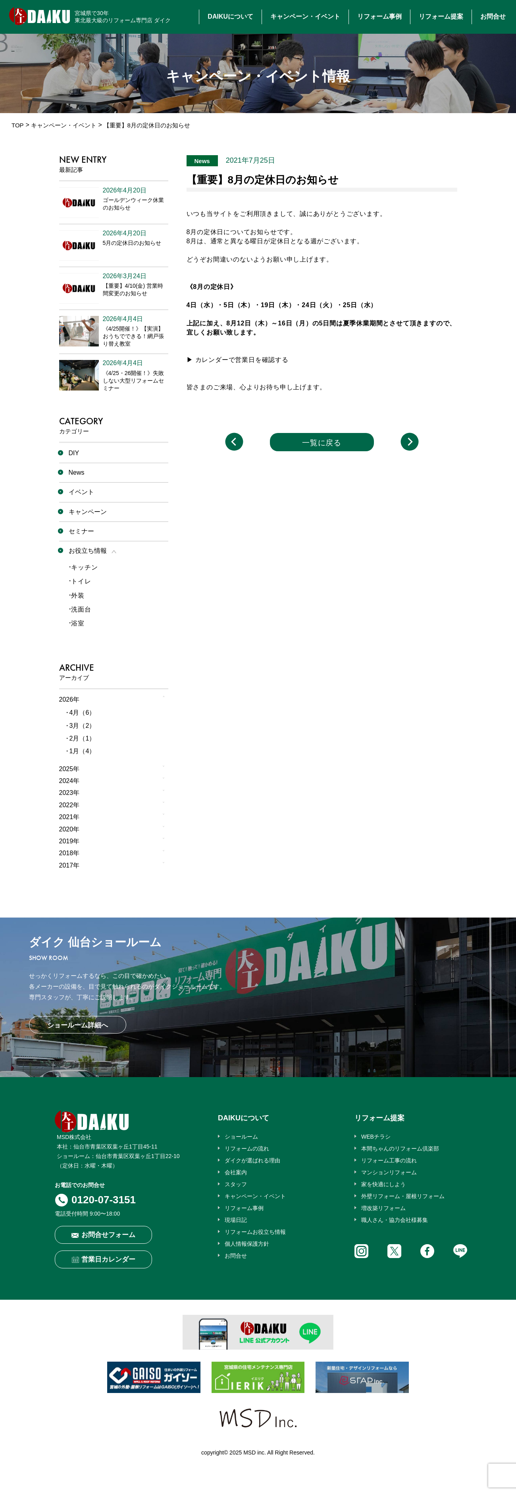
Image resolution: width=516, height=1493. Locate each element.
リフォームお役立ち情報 (255, 1232)
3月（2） (82, 725)
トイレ (81, 581)
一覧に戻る (322, 443)
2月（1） (82, 738)
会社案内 (236, 1172)
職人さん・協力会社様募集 (394, 1220)
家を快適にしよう (383, 1184)
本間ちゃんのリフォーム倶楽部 (400, 1148)
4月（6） (82, 712)
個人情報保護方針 (247, 1244)
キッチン (84, 567)
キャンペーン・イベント (305, 16)
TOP (18, 125)
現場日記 (236, 1220)
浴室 (78, 623)
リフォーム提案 (441, 16)
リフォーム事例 (379, 16)
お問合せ (493, 16)
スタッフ (236, 1184)
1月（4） (82, 751)
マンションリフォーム (389, 1172)
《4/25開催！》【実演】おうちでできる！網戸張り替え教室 (133, 336)
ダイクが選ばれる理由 (252, 1160)
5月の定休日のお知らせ (132, 243)
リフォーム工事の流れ (389, 1160)
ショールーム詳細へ (77, 1025)
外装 (78, 595)
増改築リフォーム (383, 1208)
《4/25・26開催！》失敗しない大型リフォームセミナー (133, 380)
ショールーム (241, 1136)
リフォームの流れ (247, 1148)
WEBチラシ (376, 1136)
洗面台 (81, 609)
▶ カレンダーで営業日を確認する (238, 359)
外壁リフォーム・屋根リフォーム (403, 1196)
